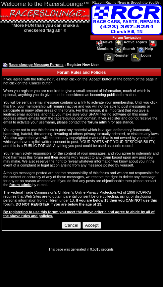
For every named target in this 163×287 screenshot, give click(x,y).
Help (145, 49)
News (104, 42)
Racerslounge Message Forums (36, 65)
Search (125, 49)
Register (116, 55)
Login (141, 55)
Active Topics (131, 42)
